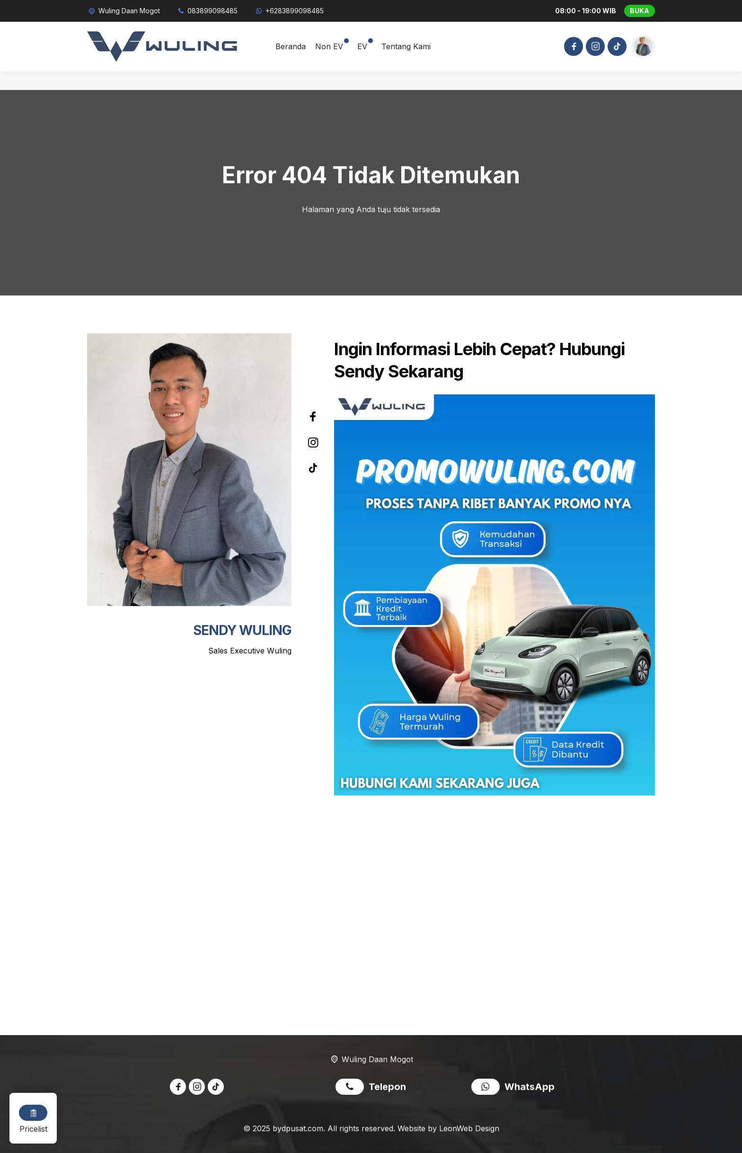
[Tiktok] (616, 48)
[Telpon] (207, 11)
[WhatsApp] (289, 11)
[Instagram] (594, 48)
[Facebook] (572, 48)
